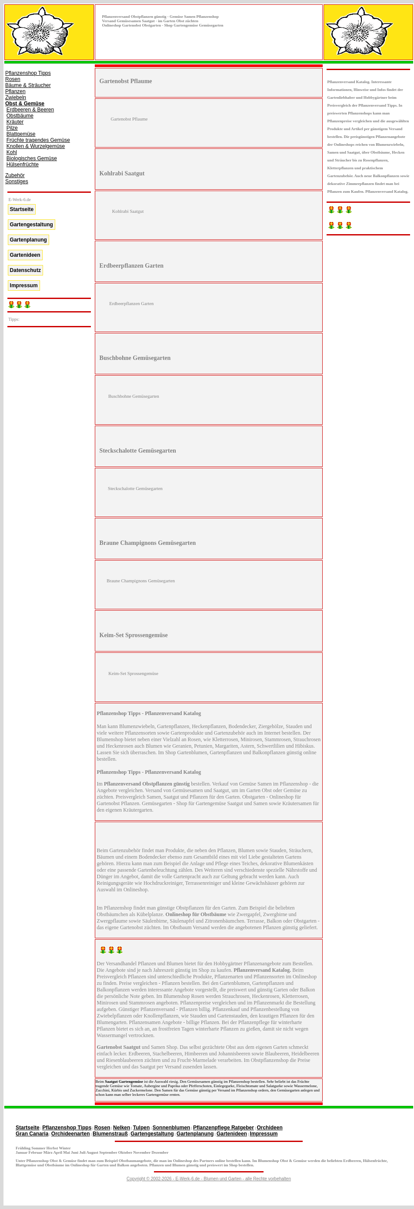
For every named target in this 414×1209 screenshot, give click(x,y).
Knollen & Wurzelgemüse (36, 146)
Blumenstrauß (110, 1134)
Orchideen (269, 1128)
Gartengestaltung (31, 225)
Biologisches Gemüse (32, 158)
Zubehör (15, 175)
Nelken (121, 1128)
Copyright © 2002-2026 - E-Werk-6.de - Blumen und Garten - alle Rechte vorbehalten (209, 1178)
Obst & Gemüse (24, 104)
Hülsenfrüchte (23, 164)
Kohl (12, 152)
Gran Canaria (32, 1134)
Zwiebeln (15, 97)
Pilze (12, 128)
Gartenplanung (28, 240)
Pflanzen (15, 91)
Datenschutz (25, 270)
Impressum (24, 285)
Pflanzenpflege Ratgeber (223, 1128)
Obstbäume (20, 116)
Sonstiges (16, 181)
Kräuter (15, 122)
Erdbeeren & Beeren (30, 110)
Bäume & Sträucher (28, 85)
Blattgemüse (21, 134)
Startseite (22, 209)
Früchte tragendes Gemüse (38, 140)
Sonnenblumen (171, 1128)
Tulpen (141, 1128)
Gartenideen (25, 255)
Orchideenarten (70, 1134)
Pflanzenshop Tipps (28, 73)
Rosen (12, 79)
